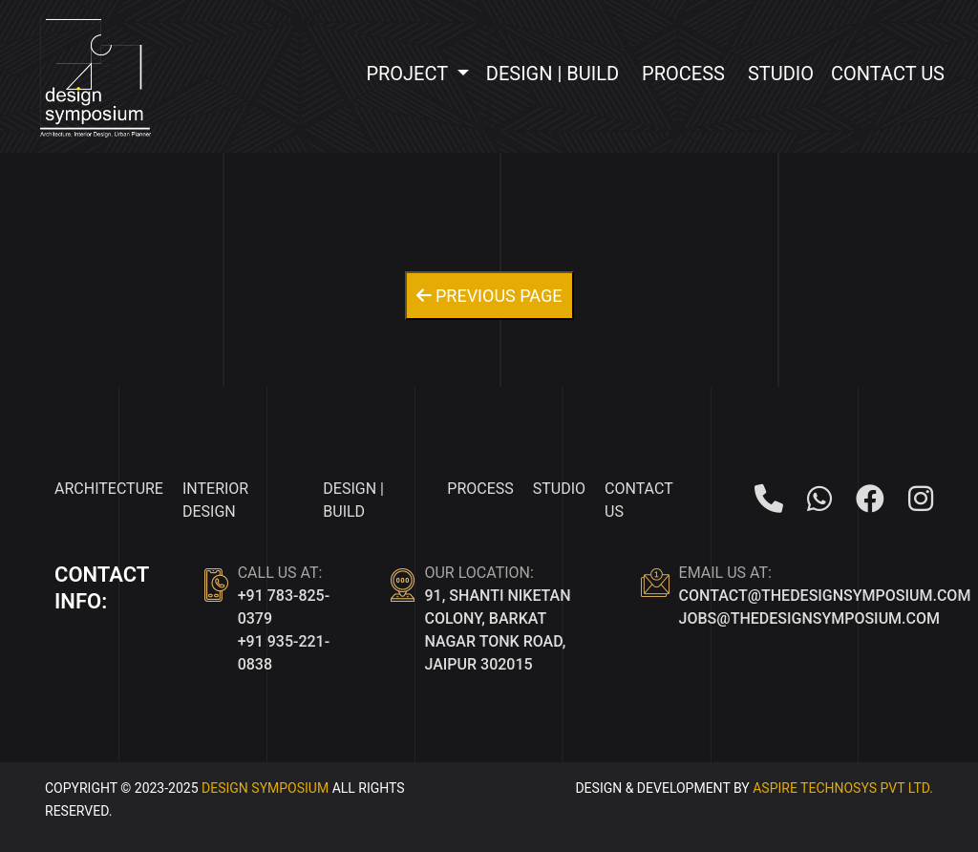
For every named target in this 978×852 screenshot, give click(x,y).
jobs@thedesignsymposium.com (809, 618)
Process (683, 73)
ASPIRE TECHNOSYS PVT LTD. (843, 788)
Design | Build (552, 73)
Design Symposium (265, 788)
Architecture (108, 488)
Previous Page (489, 296)
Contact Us (888, 73)
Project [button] (409, 73)
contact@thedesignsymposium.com (825, 595)
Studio (781, 73)
